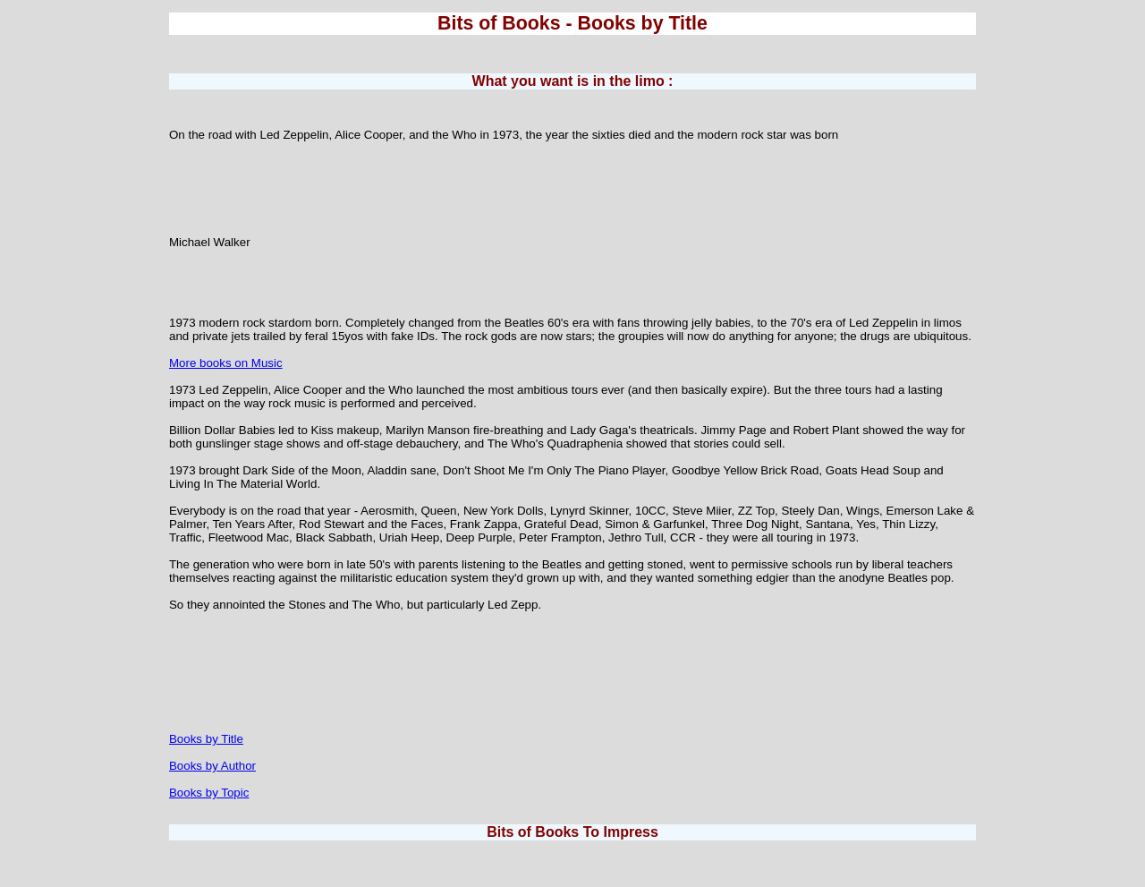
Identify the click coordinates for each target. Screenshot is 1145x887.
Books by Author (212, 765)
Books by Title (206, 739)
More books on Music (226, 363)
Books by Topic (209, 792)
